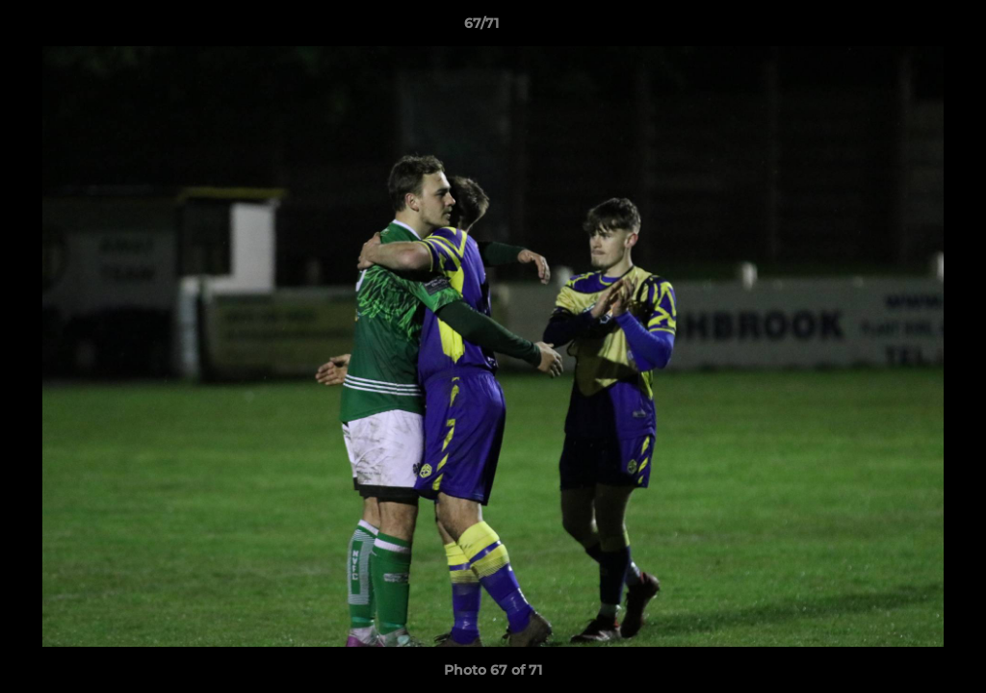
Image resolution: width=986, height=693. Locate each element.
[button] (905, 28)
